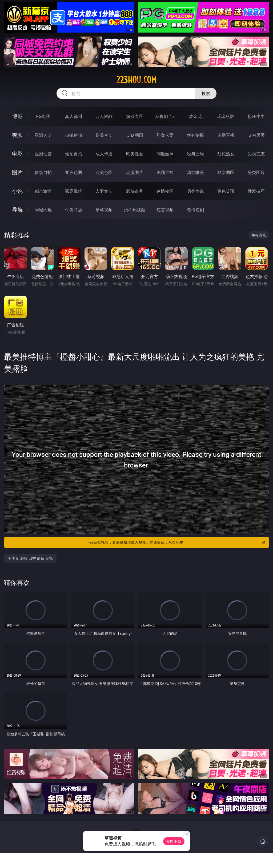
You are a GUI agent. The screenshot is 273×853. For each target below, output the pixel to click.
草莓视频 (104, 210)
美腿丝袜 (165, 172)
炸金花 (195, 116)
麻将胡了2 (165, 116)
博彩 (17, 116)
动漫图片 (134, 172)
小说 (17, 191)
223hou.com (136, 79)
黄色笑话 (225, 191)
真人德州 (73, 116)
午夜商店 (73, 210)
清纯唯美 (195, 172)
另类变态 (256, 154)
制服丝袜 (165, 154)
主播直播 (225, 135)
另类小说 (195, 191)
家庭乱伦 (73, 191)
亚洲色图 (73, 172)
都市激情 (43, 191)
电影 (17, 153)
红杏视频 (165, 210)
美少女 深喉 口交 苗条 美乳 (30, 558)
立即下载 (173, 841)
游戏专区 (134, 116)
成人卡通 (104, 154)
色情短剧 (195, 210)
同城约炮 (43, 210)
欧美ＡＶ (104, 135)
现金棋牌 (225, 116)
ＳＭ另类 (256, 135)
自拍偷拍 (73, 135)
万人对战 (104, 116)
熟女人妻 (165, 135)
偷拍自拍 (73, 154)
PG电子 (43, 116)
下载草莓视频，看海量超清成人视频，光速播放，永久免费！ (176, 542)
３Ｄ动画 (134, 135)
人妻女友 (104, 191)
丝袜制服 (195, 135)
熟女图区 (225, 172)
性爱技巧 (256, 191)
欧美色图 (104, 172)
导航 (17, 209)
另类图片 (256, 172)
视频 (17, 134)
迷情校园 (165, 191)
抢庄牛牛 (256, 116)
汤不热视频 (134, 210)
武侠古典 (134, 191)
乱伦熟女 (225, 154)
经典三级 (195, 154)
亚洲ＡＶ (43, 135)
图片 (17, 172)
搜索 (206, 93)
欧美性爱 (134, 154)
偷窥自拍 (43, 172)
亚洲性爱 (43, 154)
